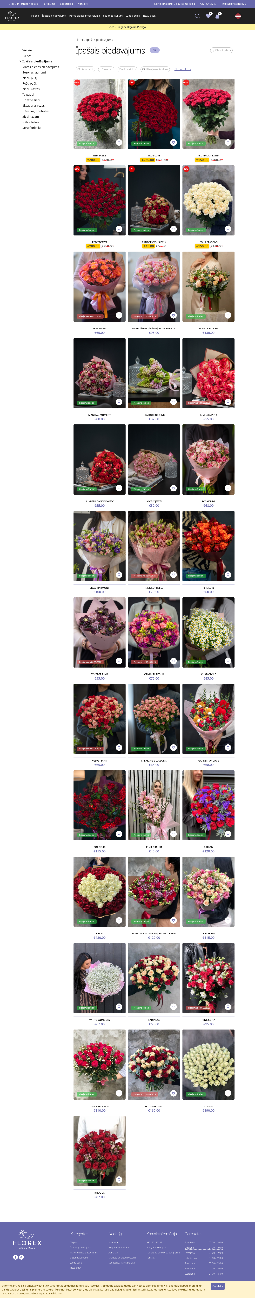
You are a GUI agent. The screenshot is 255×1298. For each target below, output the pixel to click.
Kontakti (83, 4)
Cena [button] (105, 69)
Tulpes (35, 16)
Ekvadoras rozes (33, 105)
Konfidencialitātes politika (121, 1262)
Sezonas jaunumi (113, 16)
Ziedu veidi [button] (126, 69)
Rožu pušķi (149, 16)
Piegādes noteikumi (118, 1247)
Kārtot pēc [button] (220, 50)
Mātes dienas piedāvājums (84, 16)
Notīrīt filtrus (182, 69)
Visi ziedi (28, 50)
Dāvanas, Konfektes (35, 111)
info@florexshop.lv (233, 4)
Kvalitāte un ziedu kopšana (122, 1257)
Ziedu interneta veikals (23, 4)
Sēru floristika (31, 128)
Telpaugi (28, 94)
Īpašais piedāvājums (54, 16)
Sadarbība (66, 4)
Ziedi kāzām (30, 117)
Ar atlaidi (85, 69)
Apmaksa (113, 1252)
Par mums (49, 4)
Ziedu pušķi (133, 16)
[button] (239, 16)
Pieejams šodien (155, 69)
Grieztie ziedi (31, 100)
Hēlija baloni (31, 122)
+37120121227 (208, 4)
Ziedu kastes (31, 89)
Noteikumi (113, 1242)
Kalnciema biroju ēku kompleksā (174, 4)
